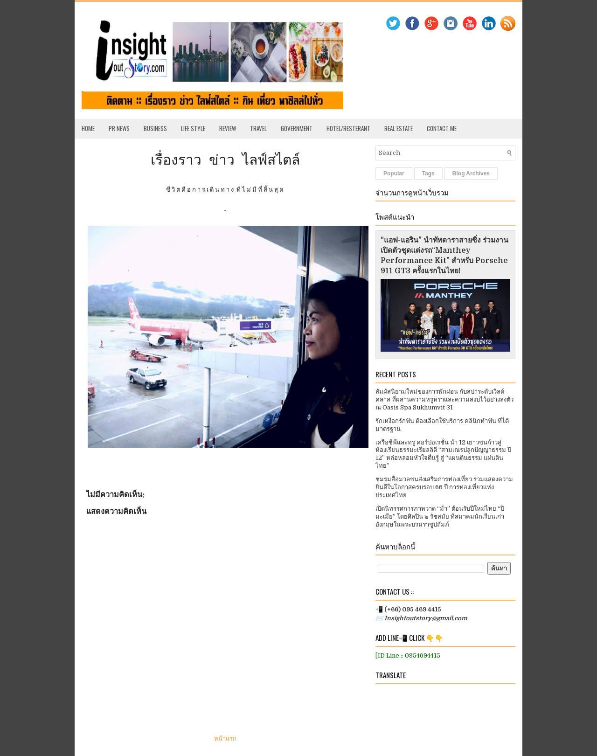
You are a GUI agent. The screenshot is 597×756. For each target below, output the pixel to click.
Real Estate (398, 128)
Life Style (193, 128)
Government (296, 128)
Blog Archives (471, 173)
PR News (119, 128)
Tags (428, 173)
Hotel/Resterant (348, 128)
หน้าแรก (225, 738)
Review (227, 128)
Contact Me (442, 128)
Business (155, 128)
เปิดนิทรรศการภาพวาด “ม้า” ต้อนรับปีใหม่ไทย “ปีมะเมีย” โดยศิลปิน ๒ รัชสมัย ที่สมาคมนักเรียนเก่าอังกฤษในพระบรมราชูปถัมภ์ (439, 516)
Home (88, 128)
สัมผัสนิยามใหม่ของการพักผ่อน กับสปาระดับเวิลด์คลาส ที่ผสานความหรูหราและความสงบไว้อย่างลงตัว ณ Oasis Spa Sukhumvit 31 (444, 399)
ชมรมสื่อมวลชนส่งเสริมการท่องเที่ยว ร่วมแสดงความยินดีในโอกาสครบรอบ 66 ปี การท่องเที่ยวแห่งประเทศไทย (444, 487)
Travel (258, 128)
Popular (393, 173)
